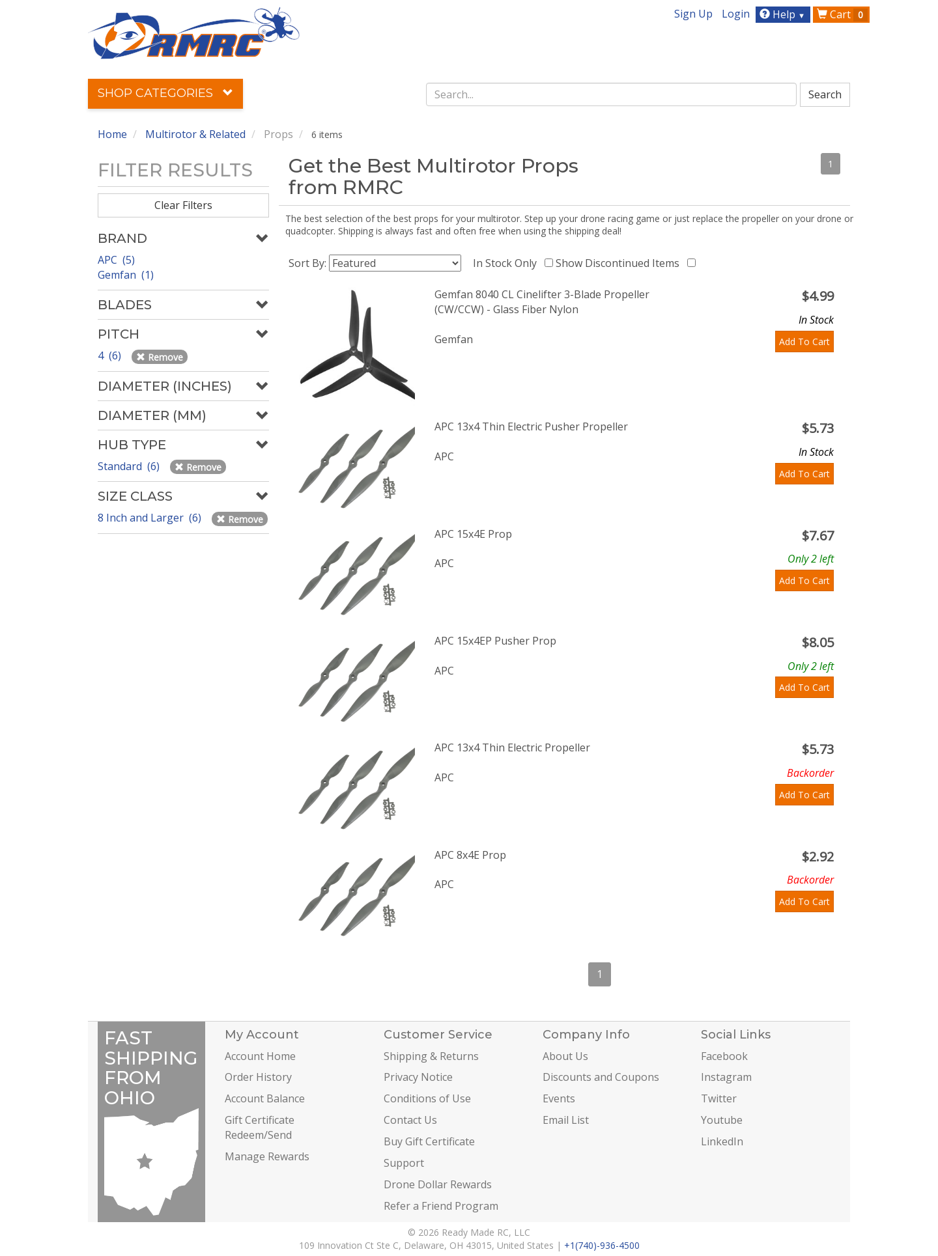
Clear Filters (183, 205)
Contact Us (410, 1120)
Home (112, 134)
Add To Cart (804, 341)
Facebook (724, 1056)
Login (736, 14)
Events (559, 1098)
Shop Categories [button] (165, 93)
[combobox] (611, 94)
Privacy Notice (418, 1077)
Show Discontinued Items (620, 263)
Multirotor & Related (195, 134)
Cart (842, 14)
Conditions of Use (427, 1098)
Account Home (260, 1056)
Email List (566, 1120)
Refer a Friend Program (441, 1206)
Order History (258, 1077)
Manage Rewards (267, 1156)
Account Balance (265, 1098)
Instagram (726, 1077)
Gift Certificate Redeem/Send (259, 1127)
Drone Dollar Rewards (438, 1184)
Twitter (719, 1098)
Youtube (722, 1120)
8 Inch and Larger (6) (151, 517)
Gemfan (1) (126, 275)
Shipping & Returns (431, 1056)
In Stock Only (507, 263)
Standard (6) (130, 466)
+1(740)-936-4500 (602, 1245)
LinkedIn (722, 1141)
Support (404, 1163)
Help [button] (784, 14)
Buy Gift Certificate (429, 1141)
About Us (565, 1056)
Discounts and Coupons (601, 1077)
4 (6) (111, 355)
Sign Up (693, 14)
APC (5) (116, 260)
